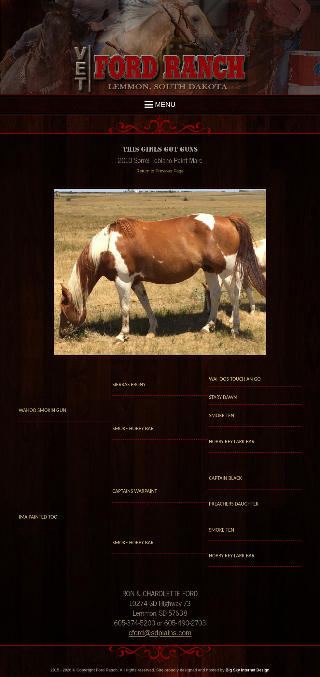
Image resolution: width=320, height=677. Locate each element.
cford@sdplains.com (160, 633)
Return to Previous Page (160, 171)
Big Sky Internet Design (248, 670)
